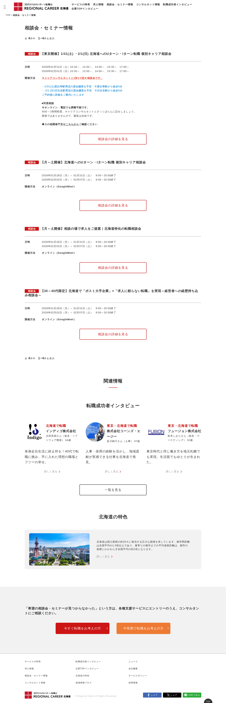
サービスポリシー (138, 675)
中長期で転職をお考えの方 (143, 628)
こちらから (72, 124)
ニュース (133, 661)
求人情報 (98, 4)
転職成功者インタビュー (177, 4)
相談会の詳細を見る (113, 139)
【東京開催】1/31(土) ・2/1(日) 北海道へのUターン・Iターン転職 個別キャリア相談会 (98, 54)
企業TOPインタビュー (85, 8)
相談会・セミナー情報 (120, 4)
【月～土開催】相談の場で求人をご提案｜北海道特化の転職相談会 (83, 228)
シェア (154, 695)
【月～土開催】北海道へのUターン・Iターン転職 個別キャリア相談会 (85, 162)
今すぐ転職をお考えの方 (82, 628)
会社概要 (133, 668)
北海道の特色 (82, 675)
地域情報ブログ (84, 682)
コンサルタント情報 (148, 4)
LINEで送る (194, 695)
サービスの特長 (81, 4)
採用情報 (133, 682)
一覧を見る (113, 490)
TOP (8, 15)
